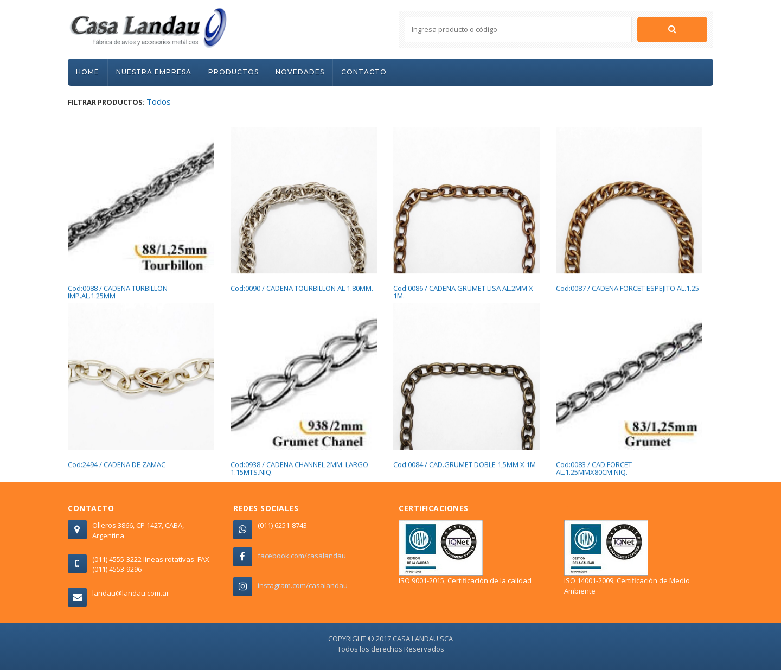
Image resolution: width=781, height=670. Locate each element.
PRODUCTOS (233, 72)
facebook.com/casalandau (302, 555)
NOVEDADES (300, 72)
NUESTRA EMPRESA (153, 72)
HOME (87, 72)
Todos (158, 101)
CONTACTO (364, 72)
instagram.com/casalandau (303, 585)
